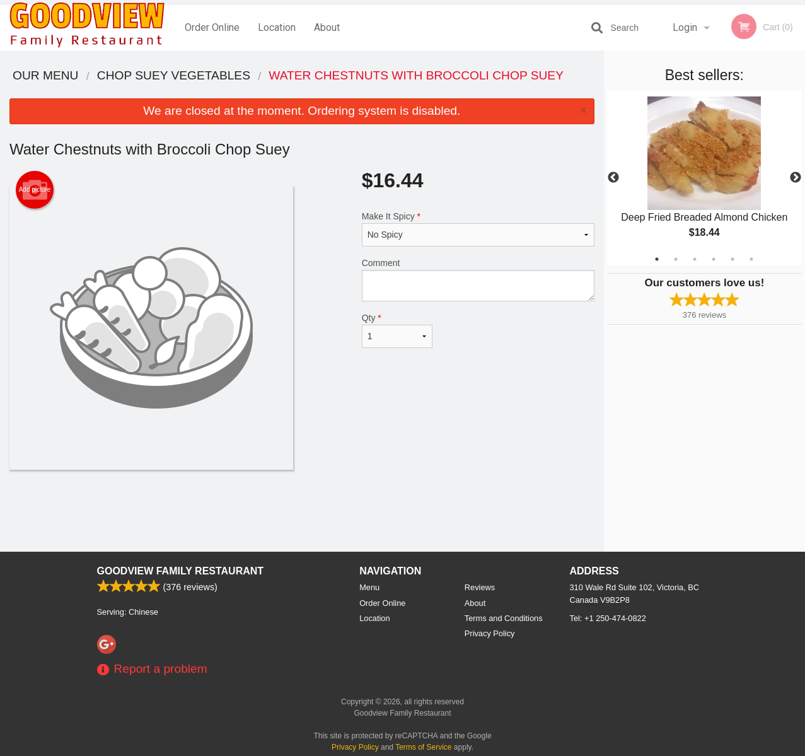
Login (685, 27)
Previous (613, 178)
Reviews (480, 587)
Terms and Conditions (504, 618)
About (327, 27)
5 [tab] (732, 259)
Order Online (212, 27)
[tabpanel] (704, 177)
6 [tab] (751, 259)
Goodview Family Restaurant (180, 571)
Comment (478, 279)
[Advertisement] (301, 510)
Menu (369, 587)
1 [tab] (657, 259)
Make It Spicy (478, 229)
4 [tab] (713, 259)
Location (277, 27)
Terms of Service (423, 747)
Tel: (608, 618)
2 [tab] (675, 259)
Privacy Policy (490, 633)
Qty (397, 330)
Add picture (35, 190)
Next (795, 178)
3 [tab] (694, 259)
